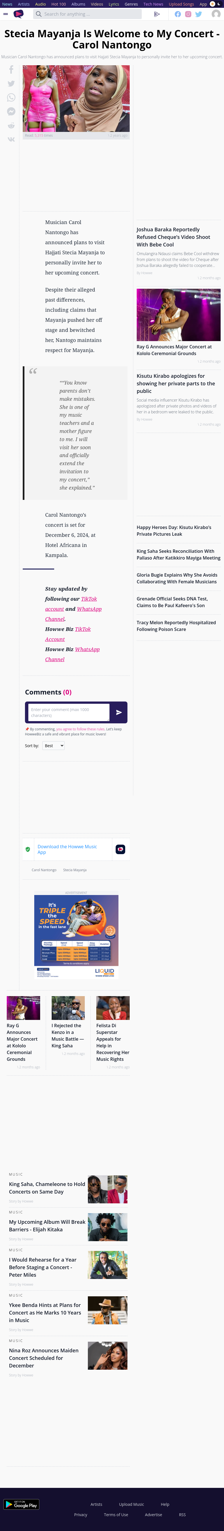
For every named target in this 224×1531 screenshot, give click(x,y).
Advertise (153, 1514)
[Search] (38, 14)
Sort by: (32, 745)
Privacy (80, 1514)
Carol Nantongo (44, 870)
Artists (96, 1504)
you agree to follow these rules (80, 729)
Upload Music (131, 1504)
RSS (182, 1514)
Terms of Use (116, 1514)
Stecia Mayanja (74, 870)
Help (165, 1504)
